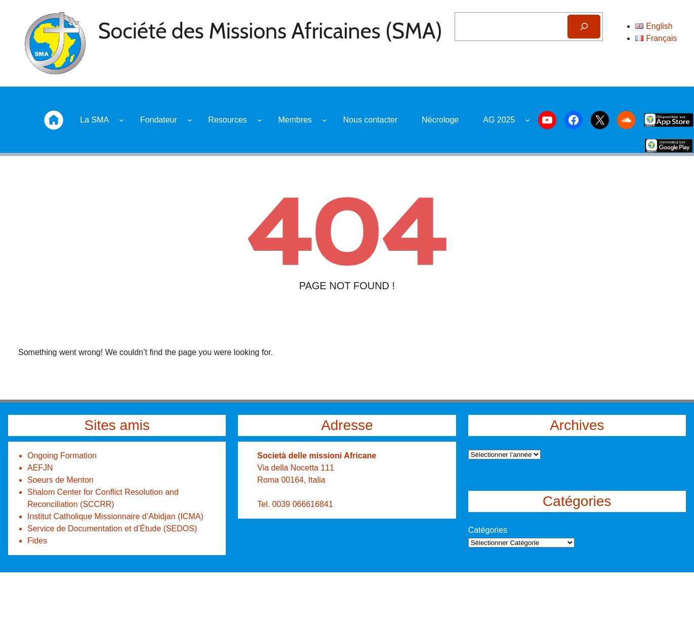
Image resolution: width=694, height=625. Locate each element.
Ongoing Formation (62, 508)
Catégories (487, 582)
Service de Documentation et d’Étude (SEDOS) (112, 581)
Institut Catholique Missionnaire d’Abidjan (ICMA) (115, 569)
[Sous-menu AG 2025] (527, 172)
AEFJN (40, 520)
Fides (37, 593)
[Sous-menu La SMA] (121, 172)
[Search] (656, 26)
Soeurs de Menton (60, 532)
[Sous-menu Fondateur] (189, 172)
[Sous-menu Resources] (259, 172)
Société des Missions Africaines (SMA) (307, 30)
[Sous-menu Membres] (324, 172)
